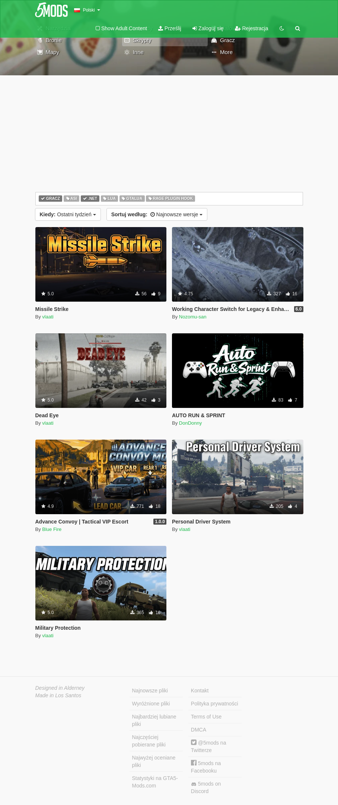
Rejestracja (251, 28)
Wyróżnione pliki (151, 704)
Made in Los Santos (58, 695)
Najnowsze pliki (150, 691)
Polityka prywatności (214, 704)
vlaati (47, 317)
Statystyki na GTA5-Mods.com (155, 782)
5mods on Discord (206, 787)
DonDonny (190, 423)
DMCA (198, 730)
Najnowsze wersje (157, 214)
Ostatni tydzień (68, 214)
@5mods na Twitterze (208, 746)
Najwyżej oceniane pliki (154, 761)
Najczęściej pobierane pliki (149, 741)
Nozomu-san (193, 317)
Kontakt (199, 691)
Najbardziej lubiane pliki (154, 720)
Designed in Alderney (60, 688)
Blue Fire (51, 529)
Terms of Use (206, 717)
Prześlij (169, 28)
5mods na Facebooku (206, 767)
